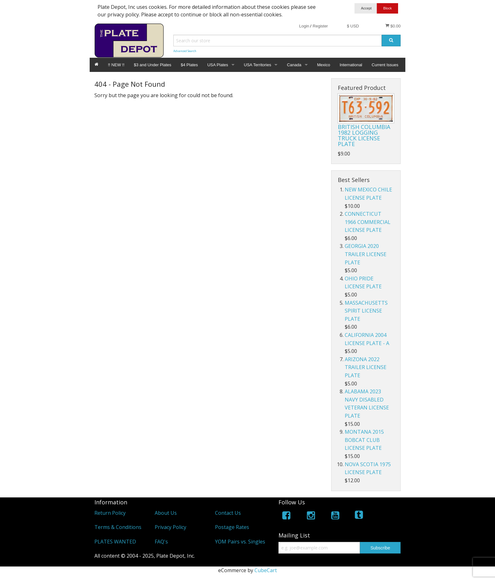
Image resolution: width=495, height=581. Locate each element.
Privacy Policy (170, 527)
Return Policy (110, 512)
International (351, 64)
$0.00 (393, 25)
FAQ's (161, 541)
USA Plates (217, 64)
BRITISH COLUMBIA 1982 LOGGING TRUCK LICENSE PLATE (364, 135)
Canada (294, 64)
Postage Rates (232, 527)
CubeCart (265, 570)
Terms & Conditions (117, 527)
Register (320, 26)
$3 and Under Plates (152, 64)
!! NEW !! (116, 64)
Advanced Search (184, 51)
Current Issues (385, 64)
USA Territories (257, 64)
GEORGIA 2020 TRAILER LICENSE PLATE (365, 254)
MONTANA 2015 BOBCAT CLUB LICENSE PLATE (364, 439)
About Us (166, 512)
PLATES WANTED (115, 541)
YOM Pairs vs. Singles (240, 541)
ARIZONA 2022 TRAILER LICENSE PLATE (365, 367)
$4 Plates (189, 64)
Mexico (323, 64)
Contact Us (228, 512)
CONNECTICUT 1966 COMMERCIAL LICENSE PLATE (368, 221)
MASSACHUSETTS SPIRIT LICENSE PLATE (366, 310)
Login (304, 26)
